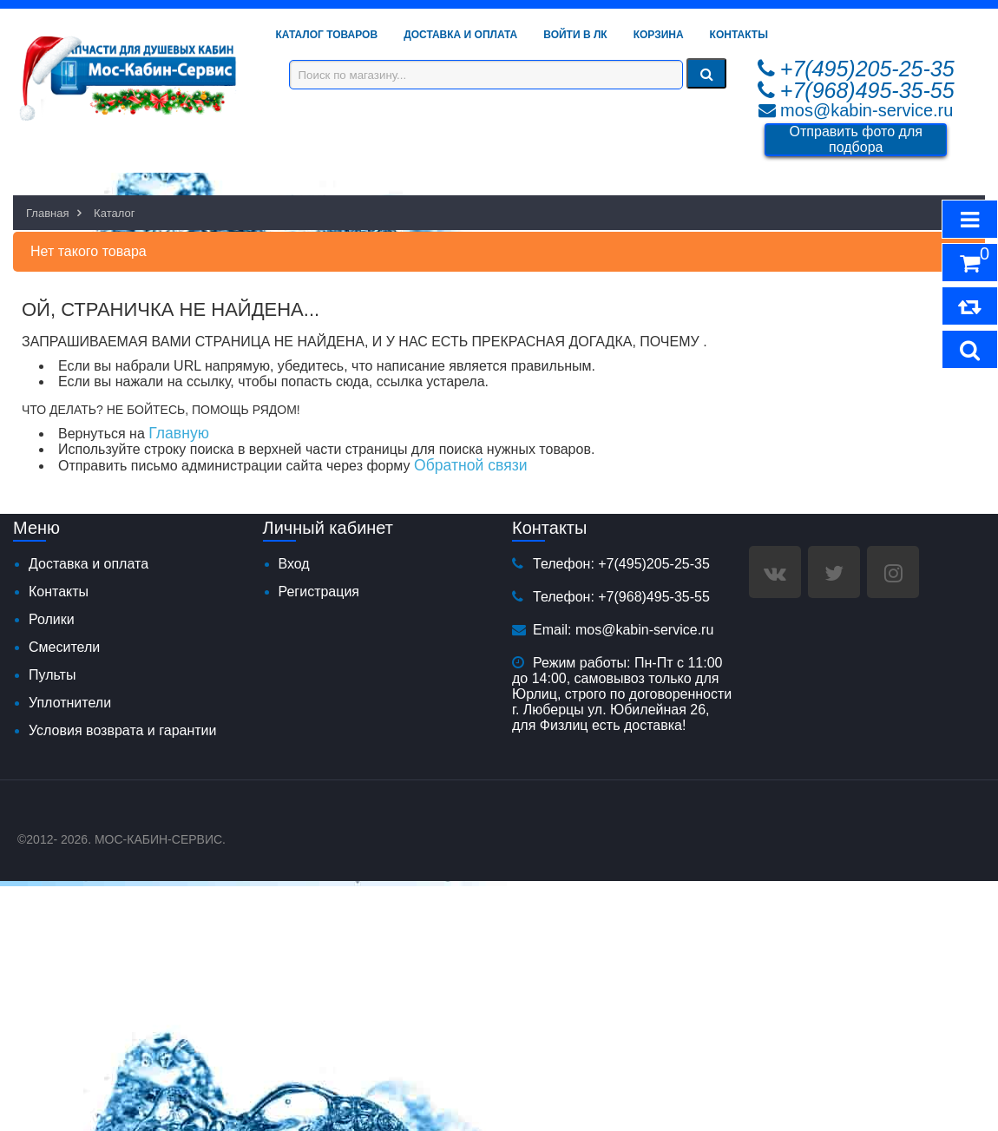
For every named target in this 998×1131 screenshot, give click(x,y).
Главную (178, 433)
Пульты (52, 674)
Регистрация (319, 591)
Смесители (64, 647)
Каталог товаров (327, 35)
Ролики (52, 619)
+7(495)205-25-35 (867, 68)
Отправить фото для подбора (856, 139)
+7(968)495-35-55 (867, 90)
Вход (294, 563)
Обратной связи (471, 465)
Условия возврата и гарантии (122, 730)
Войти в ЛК (575, 35)
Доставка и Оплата (460, 35)
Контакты (739, 35)
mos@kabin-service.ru (866, 110)
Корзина (659, 35)
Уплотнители (70, 702)
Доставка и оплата (88, 563)
